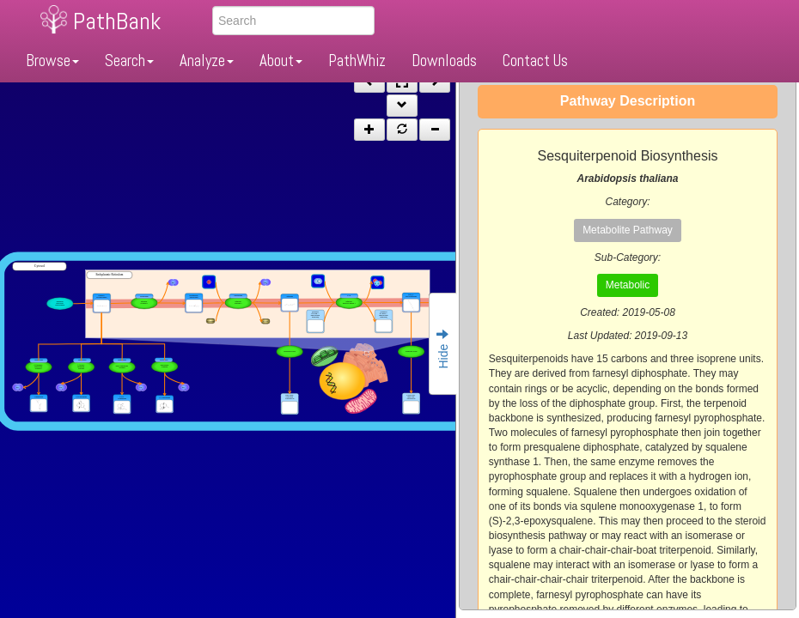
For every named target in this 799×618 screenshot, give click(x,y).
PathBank (117, 21)
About (280, 60)
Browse (52, 60)
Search (129, 60)
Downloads (444, 60)
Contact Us (535, 60)
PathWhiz (357, 60)
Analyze (207, 60)
